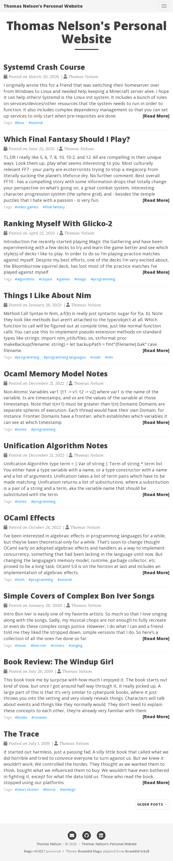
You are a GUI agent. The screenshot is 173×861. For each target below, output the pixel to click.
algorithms (26, 279)
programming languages (66, 357)
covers (58, 645)
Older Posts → (152, 804)
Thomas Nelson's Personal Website (43, 6)
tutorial (37, 122)
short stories (28, 789)
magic (81, 279)
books (22, 717)
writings (69, 789)
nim (110, 357)
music (21, 645)
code (97, 357)
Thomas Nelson (48, 844)
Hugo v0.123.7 (34, 851)
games (64, 279)
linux (20, 122)
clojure (46, 279)
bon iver (40, 645)
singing (77, 645)
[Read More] (156, 116)
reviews (40, 717)
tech (20, 579)
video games (27, 206)
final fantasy (55, 206)
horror (50, 789)
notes (22, 429)
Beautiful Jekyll (137, 851)
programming (104, 279)
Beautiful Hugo (90, 851)
